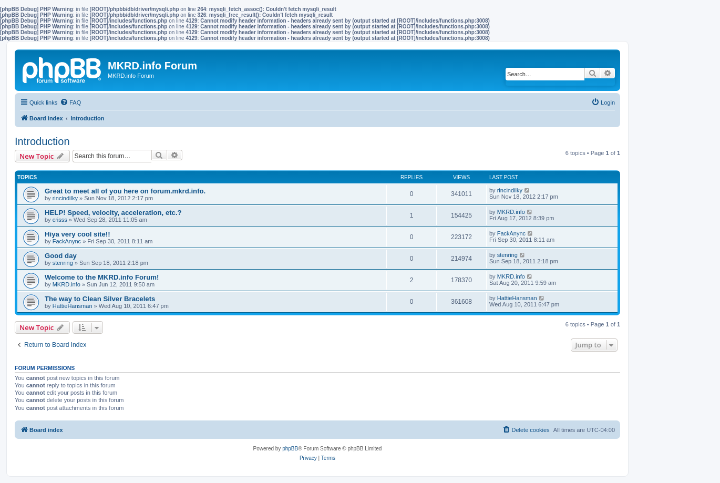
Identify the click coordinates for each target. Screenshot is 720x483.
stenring (63, 263)
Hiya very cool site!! (77, 234)
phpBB (290, 448)
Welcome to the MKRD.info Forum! (102, 277)
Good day (61, 256)
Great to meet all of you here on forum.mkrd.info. (125, 191)
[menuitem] (70, 102)
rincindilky (65, 198)
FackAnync (67, 241)
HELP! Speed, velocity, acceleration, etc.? (113, 213)
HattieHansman (72, 306)
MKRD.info (511, 212)
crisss (60, 220)
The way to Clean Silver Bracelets (100, 299)
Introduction (42, 141)
